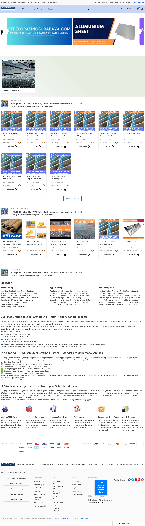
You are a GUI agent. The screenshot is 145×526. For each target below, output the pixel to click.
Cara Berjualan (75, 481)
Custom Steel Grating (27, 295)
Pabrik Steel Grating (9, 295)
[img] (137, 9)
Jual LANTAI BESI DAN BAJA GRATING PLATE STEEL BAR (58, 243)
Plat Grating (12, 2)
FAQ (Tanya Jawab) (17, 483)
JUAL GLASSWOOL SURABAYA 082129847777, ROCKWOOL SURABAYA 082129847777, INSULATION (36, 243)
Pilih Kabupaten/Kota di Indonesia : (100, 500)
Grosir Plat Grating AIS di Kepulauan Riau (132, 135)
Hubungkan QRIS (101, 2)
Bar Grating (70, 304)
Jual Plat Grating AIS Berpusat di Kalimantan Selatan (34, 177)
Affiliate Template (39, 503)
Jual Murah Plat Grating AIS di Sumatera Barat (10, 135)
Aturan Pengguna (39, 485)
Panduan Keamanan (77, 494)
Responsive (84, 518)
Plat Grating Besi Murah (108, 295)
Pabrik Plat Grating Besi (108, 300)
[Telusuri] (63, 9)
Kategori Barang (38, 9)
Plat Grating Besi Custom (130, 298)
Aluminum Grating (57, 304)
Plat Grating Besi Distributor (129, 302)
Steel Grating (22, 2)
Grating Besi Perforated (129, 291)
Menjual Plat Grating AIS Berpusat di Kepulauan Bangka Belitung (108, 135)
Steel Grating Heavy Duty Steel (13, 306)
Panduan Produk (17, 499)
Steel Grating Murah (28, 300)
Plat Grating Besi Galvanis (109, 298)
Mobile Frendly (65, 518)
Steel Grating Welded (58, 293)
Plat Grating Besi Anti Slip (108, 291)
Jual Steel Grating (8, 291)
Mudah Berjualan (76, 485)
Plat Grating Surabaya (56, 493)
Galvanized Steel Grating (59, 302)
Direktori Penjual (76, 491)
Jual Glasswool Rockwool (36, 2)
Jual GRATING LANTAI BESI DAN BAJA (84, 243)
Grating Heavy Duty (81, 295)
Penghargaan (38, 491)
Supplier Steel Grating (10, 300)
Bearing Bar (68, 291)
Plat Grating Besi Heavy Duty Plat (111, 293)
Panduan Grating (17, 489)
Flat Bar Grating (56, 291)
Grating (4, 2)
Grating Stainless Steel (24, 302)
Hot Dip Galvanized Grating (80, 300)
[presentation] (6, 31)
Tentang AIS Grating (40, 481)
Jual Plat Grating (7, 302)
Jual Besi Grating (58, 502)
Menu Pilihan (23, 9)
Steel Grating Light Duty (59, 298)
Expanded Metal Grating (59, 300)
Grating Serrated (80, 291)
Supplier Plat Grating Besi (129, 300)
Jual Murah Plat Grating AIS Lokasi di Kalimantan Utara (35, 135)
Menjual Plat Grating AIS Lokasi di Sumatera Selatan (60, 135)
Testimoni (129, 2)
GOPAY (110, 2)
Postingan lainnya (72, 198)
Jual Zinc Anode (51, 2)
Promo (55, 505)
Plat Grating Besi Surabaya (127, 304)
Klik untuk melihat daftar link (100, 487)
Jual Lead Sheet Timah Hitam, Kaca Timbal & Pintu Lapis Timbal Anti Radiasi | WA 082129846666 (12, 243)
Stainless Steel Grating (80, 302)
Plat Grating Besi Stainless (128, 295)
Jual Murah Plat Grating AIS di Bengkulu (59, 177)
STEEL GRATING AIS (130, 242)
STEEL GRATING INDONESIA (12, 90)
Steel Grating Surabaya (25, 291)
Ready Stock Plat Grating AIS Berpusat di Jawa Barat (84, 135)
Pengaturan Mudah (77, 488)
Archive (57, 518)
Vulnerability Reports (37, 498)
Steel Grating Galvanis (10, 298)
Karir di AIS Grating (39, 494)
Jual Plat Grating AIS (58, 487)
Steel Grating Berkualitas (30, 298)
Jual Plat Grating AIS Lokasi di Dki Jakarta (12, 177)
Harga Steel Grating (8, 293)
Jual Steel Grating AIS (58, 482)
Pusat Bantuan (119, 2)
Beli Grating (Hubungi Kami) (17, 478)
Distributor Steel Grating (27, 293)
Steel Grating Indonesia (10, 304)
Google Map (75, 518)
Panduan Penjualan (16, 494)
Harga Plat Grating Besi (108, 302)
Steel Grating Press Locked (78, 293)
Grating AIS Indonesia (56, 509)
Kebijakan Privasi (39, 488)
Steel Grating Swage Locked (61, 295)
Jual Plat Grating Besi (107, 304)
